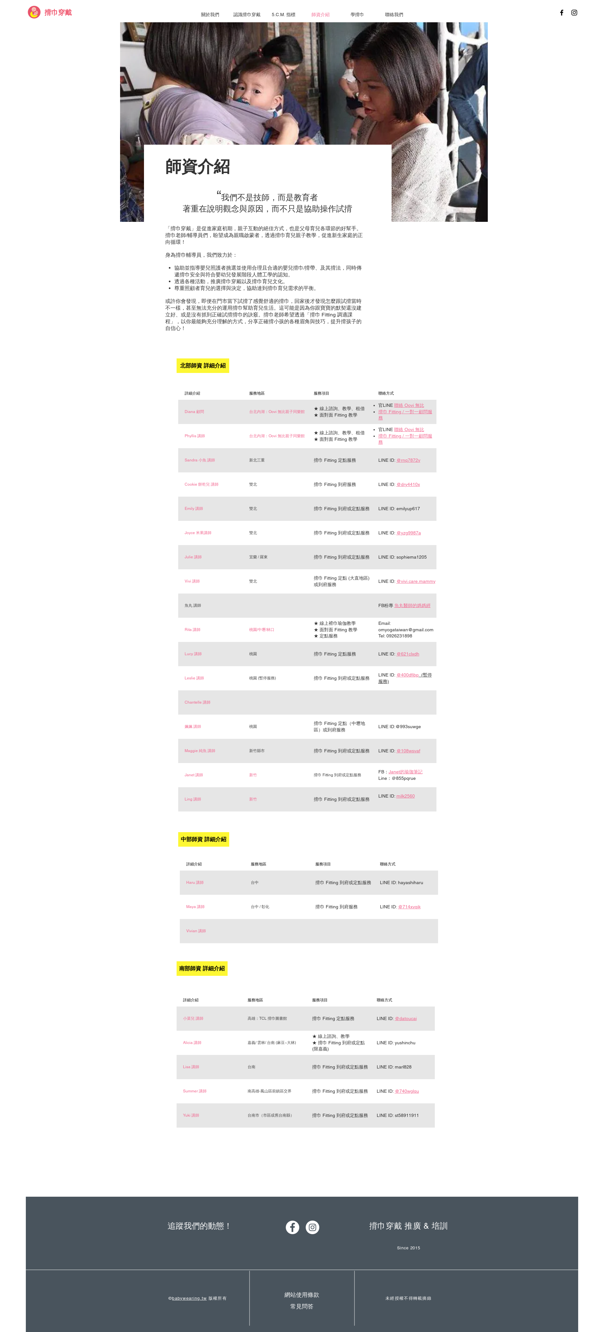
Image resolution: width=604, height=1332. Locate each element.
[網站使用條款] (302, 1295)
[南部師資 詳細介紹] (202, 968)
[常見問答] (302, 1306)
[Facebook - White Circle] (292, 1227)
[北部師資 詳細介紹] (203, 365)
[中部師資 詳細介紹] (203, 839)
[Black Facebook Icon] (562, 12)
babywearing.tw (189, 1298)
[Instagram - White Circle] (312, 1227)
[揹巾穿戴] (58, 12)
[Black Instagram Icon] (574, 12)
